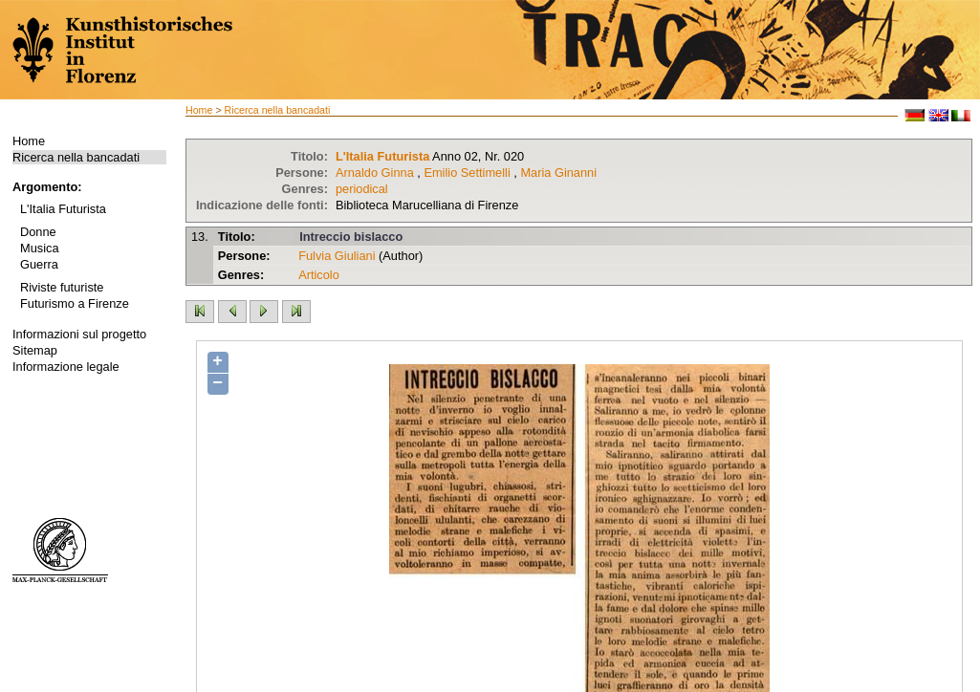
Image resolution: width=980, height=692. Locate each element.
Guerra (39, 264)
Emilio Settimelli (467, 172)
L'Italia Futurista (63, 209)
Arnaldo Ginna (375, 172)
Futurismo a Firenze (74, 303)
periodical (362, 189)
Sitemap (34, 350)
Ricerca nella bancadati (76, 157)
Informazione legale (66, 366)
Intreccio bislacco (351, 236)
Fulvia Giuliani (336, 256)
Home (28, 141)
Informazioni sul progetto (79, 334)
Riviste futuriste (61, 287)
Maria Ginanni (558, 172)
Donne (38, 232)
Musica (39, 248)
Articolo (318, 275)
